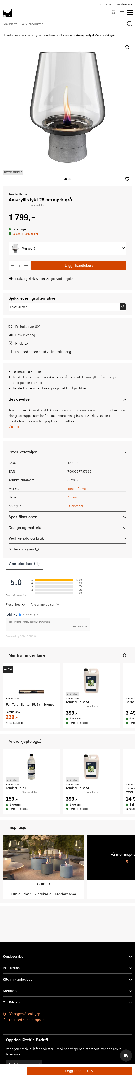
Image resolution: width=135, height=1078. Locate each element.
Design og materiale (27, 527)
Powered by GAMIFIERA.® (21, 636)
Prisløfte (21, 343)
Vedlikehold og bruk (26, 538)
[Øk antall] (26, 265)
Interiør (26, 35)
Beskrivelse (19, 399)
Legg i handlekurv (79, 265)
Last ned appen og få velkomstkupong (43, 351)
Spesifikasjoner (23, 517)
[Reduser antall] (12, 265)
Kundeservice (124, 4)
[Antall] (19, 265)
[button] (127, 179)
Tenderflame (18, 194)
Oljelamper (66, 35)
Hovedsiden (10, 35)
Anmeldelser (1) (24, 563)
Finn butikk (104, 4)
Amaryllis (74, 497)
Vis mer (14, 426)
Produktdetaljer (23, 452)
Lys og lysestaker (45, 35)
